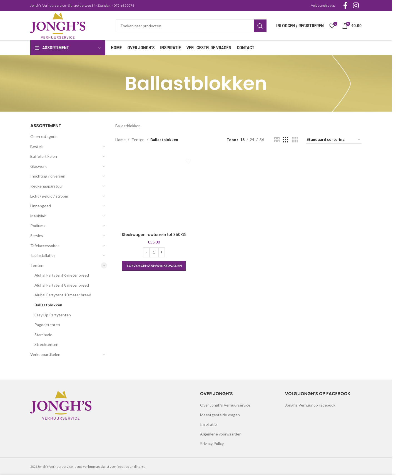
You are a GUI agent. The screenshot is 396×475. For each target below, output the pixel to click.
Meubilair (38, 215)
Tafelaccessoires (44, 245)
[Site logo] (57, 25)
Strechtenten (46, 344)
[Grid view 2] (277, 139)
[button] (153, 265)
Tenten (36, 265)
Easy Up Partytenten (52, 314)
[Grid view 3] (285, 139)
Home (120, 139)
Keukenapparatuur (46, 186)
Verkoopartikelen (45, 354)
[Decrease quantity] (145, 252)
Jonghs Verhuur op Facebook (310, 405)
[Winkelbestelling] (334, 140)
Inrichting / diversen (47, 176)
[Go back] (118, 83)
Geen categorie (44, 136)
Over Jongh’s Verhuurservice (225, 405)
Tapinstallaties (43, 255)
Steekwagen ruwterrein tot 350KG (153, 234)
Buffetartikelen (43, 156)
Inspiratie (208, 424)
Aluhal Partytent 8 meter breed (61, 285)
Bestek (36, 146)
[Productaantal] (153, 252)
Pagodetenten (47, 324)
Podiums (37, 225)
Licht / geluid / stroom (49, 196)
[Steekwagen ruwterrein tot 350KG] (153, 190)
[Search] (191, 25)
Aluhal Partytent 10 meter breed (62, 294)
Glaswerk (38, 166)
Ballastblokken (48, 304)
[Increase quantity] (161, 252)
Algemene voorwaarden (220, 434)
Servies (36, 235)
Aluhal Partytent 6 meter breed (61, 275)
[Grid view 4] (295, 139)
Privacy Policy (212, 443)
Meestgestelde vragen (220, 414)
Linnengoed (40, 205)
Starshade (43, 334)
